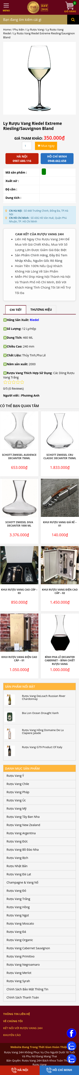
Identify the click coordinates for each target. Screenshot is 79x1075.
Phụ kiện (18, 29)
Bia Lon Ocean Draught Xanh (40, 712)
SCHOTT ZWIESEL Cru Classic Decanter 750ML (59, 456)
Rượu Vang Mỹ (16, 808)
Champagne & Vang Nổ (22, 882)
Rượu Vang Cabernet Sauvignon (28, 948)
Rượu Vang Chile (18, 784)
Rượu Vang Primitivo (21, 956)
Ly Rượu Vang (35, 29)
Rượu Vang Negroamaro (23, 965)
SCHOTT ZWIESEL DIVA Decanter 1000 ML (19, 524)
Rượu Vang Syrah (18, 981)
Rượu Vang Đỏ (16, 891)
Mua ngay (45, 146)
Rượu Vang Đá (16, 932)
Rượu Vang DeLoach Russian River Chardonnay (43, 697)
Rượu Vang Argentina (21, 833)
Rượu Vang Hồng (18, 907)
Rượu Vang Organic (20, 940)
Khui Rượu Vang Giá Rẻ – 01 (59, 524)
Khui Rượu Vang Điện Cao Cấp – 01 (19, 658)
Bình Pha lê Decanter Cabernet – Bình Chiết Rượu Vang (60, 660)
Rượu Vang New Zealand (23, 825)
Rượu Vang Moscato (20, 923)
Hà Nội (19, 1070)
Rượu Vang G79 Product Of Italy (42, 747)
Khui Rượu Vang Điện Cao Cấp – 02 (60, 591)
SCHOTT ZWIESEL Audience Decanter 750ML (19, 456)
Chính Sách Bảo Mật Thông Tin (27, 989)
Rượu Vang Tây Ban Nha (23, 817)
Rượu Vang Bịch (17, 858)
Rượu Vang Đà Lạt (19, 874)
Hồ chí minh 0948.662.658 (57, 158)
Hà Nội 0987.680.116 (22, 158)
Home (7, 29)
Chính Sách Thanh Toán (23, 997)
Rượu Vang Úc (16, 800)
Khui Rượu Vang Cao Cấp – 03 (19, 591)
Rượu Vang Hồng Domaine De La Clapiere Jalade (43, 732)
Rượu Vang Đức (17, 841)
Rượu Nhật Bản (17, 866)
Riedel (34, 320)
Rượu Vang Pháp (18, 792)
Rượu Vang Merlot (19, 973)
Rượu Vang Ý (15, 776)
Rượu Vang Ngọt (18, 915)
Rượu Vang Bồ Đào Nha (23, 850)
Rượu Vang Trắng (18, 899)
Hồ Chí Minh (59, 1070)
